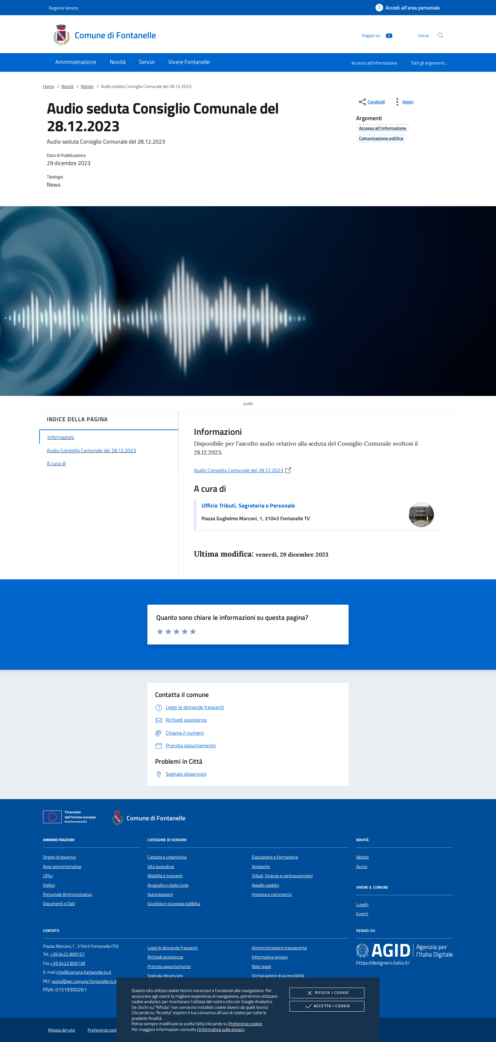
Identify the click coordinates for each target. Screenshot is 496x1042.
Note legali (261, 966)
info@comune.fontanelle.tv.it (83, 972)
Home (48, 86)
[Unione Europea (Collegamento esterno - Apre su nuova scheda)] (71, 818)
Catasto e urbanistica (167, 857)
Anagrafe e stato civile (168, 885)
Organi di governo (59, 857)
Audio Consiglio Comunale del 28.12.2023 (243, 470)
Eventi (362, 913)
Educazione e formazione (275, 857)
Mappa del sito (61, 1030)
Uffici (48, 875)
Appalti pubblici (265, 885)
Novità (67, 86)
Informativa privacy (270, 956)
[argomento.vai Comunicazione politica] (381, 138)
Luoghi (362, 904)
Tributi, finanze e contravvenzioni (282, 875)
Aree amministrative (62, 866)
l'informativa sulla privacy (220, 1029)
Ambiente (261, 866)
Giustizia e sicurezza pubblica (173, 903)
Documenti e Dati (59, 903)
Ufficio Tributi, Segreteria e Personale (248, 505)
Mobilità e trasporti (165, 875)
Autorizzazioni (160, 894)
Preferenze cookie (245, 1023)
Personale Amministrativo (67, 894)
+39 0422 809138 (67, 963)
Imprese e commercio (272, 894)
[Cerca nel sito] (440, 35)
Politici (49, 885)
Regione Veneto (63, 7)
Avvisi (361, 866)
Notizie (87, 86)
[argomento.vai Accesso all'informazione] (382, 128)
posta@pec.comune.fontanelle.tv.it (84, 981)
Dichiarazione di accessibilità (278, 975)
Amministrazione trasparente (279, 947)
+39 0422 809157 (67, 954)
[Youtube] (386, 35)
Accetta (327, 1006)
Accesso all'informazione (374, 62)
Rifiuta (327, 993)
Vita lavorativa (160, 866)
